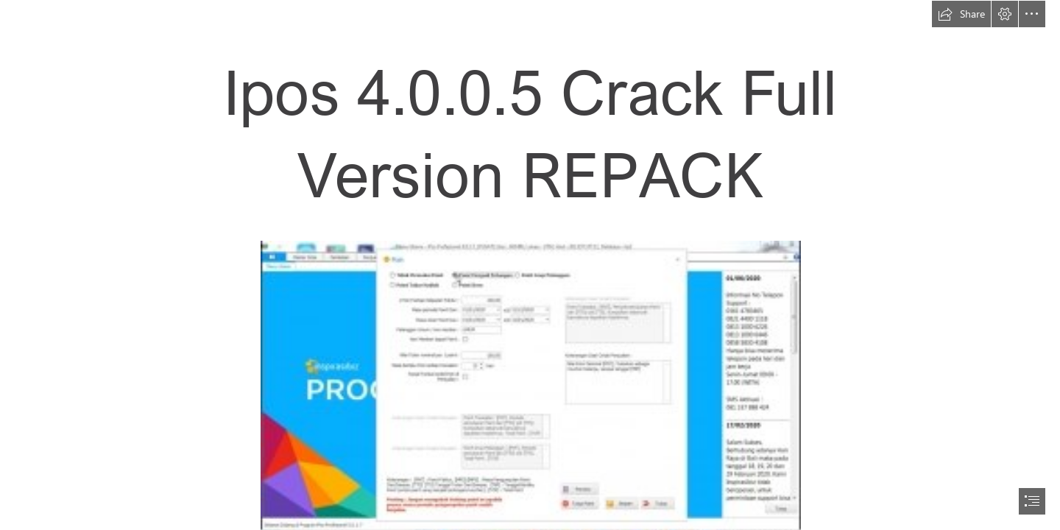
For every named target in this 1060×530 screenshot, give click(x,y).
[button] (961, 14)
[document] (530, 265)
